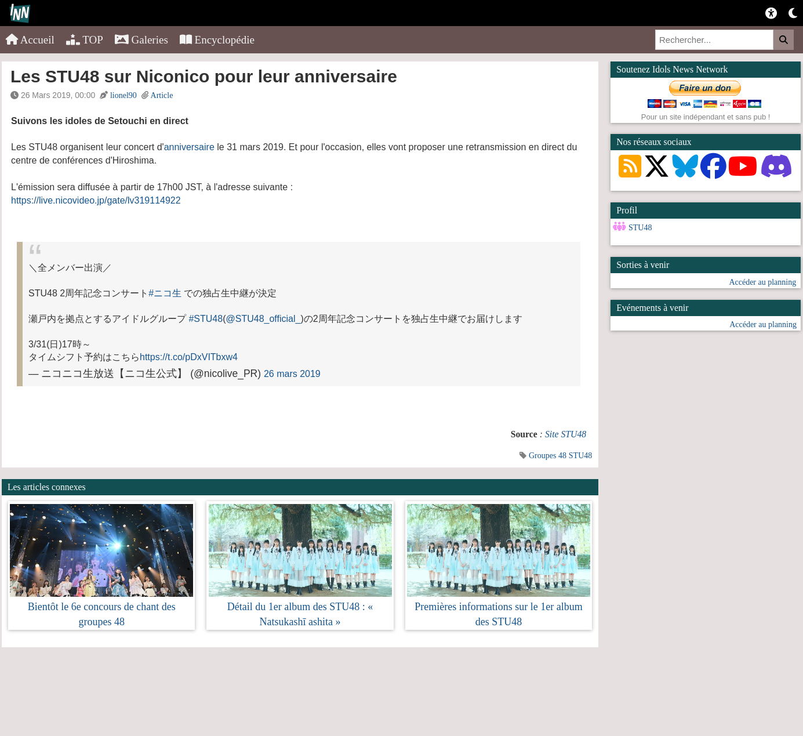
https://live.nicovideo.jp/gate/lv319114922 (96, 200)
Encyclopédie (217, 40)
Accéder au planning (762, 282)
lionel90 (123, 95)
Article (162, 95)
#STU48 (205, 319)
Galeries (141, 40)
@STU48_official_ (263, 319)
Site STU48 (565, 434)
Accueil (30, 40)
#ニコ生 (164, 293)
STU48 (580, 455)
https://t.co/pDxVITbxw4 (189, 357)
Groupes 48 (547, 455)
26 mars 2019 (292, 374)
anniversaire (189, 147)
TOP (84, 40)
